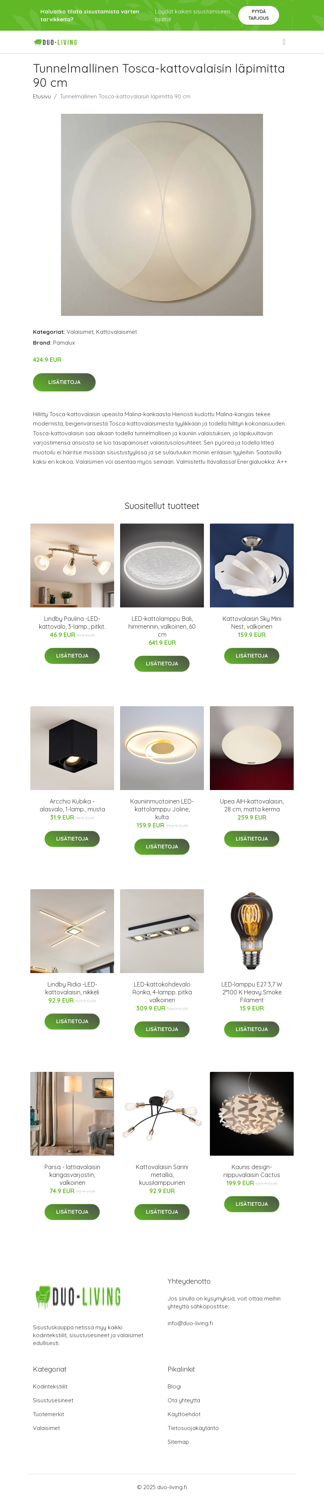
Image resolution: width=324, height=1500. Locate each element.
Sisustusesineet (53, 1400)
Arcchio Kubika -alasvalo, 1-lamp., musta (72, 805)
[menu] (284, 42)
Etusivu (42, 96)
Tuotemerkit (48, 1414)
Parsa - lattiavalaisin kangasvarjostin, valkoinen (72, 1174)
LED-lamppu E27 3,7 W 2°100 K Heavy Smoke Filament (251, 992)
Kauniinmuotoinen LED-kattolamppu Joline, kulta (162, 809)
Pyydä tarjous (258, 15)
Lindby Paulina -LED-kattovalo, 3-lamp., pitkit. (72, 622)
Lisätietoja (64, 382)
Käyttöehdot (184, 1414)
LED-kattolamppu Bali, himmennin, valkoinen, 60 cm (162, 626)
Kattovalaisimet (116, 331)
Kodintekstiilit (50, 1386)
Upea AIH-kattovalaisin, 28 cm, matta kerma (252, 805)
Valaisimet (80, 331)
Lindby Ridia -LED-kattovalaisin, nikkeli (72, 988)
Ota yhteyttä (184, 1400)
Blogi (174, 1386)
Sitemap (178, 1441)
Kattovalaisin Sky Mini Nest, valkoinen (252, 622)
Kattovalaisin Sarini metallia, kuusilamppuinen (162, 1174)
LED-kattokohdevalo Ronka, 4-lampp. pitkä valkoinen (162, 992)
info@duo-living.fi (190, 1323)
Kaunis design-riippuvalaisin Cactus (251, 1171)
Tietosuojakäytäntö (193, 1428)
